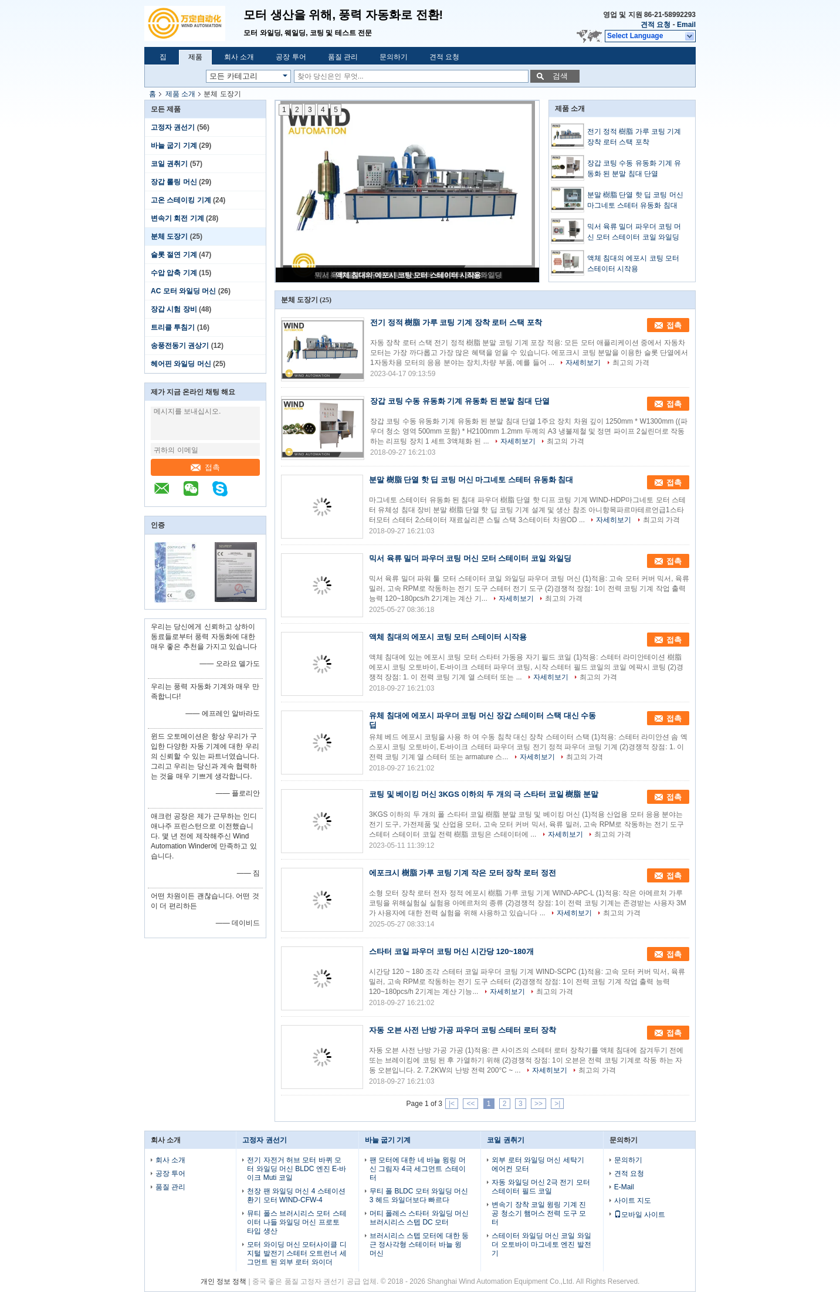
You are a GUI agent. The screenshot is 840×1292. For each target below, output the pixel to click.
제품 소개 (180, 94)
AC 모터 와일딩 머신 (183, 291)
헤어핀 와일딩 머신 (181, 364)
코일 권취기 (169, 164)
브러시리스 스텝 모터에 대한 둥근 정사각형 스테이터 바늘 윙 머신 (419, 1244)
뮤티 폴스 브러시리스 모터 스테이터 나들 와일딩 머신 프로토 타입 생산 (296, 1222)
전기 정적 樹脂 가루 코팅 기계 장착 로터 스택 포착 (634, 136)
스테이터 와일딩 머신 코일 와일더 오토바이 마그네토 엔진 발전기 (541, 1244)
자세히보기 (583, 362)
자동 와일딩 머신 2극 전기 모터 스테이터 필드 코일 (541, 1186)
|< (452, 1104)
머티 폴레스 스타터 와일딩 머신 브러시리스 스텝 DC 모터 (419, 1217)
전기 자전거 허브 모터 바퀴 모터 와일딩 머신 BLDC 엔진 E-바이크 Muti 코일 (296, 1169)
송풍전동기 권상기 (180, 345)
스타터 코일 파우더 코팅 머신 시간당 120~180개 (451, 951)
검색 (560, 76)
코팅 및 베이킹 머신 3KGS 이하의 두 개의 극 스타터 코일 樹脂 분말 (483, 794)
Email (686, 25)
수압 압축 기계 (174, 273)
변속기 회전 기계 (177, 218)
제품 (195, 57)
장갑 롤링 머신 (174, 182)
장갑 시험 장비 (174, 309)
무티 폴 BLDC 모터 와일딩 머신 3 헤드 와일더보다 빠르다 (419, 1195)
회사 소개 (239, 57)
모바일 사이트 (639, 1214)
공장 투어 (291, 57)
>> (538, 1104)
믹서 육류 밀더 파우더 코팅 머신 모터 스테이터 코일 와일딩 (634, 231)
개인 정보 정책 (224, 1281)
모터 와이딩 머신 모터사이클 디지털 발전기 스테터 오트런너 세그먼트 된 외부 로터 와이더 (296, 1253)
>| (557, 1104)
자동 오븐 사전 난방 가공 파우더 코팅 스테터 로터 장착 (462, 1030)
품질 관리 (343, 57)
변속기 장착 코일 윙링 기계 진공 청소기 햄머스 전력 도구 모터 (539, 1213)
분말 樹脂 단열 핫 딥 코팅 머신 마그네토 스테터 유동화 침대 (635, 200)
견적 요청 (655, 25)
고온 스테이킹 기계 (181, 200)
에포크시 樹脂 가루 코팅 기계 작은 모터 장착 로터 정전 (462, 872)
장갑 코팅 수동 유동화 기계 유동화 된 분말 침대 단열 (634, 168)
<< (470, 1104)
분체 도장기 (169, 236)
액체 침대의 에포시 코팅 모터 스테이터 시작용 (408, 275)
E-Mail (624, 1187)
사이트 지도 (632, 1200)
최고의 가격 (630, 362)
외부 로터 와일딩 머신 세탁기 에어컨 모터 (538, 1164)
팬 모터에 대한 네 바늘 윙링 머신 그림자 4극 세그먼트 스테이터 (418, 1169)
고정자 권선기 (173, 127)
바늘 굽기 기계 (174, 145)
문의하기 (394, 57)
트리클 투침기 (173, 327)
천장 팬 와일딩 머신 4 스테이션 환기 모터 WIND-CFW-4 (296, 1195)
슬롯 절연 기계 (174, 255)
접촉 (205, 467)
